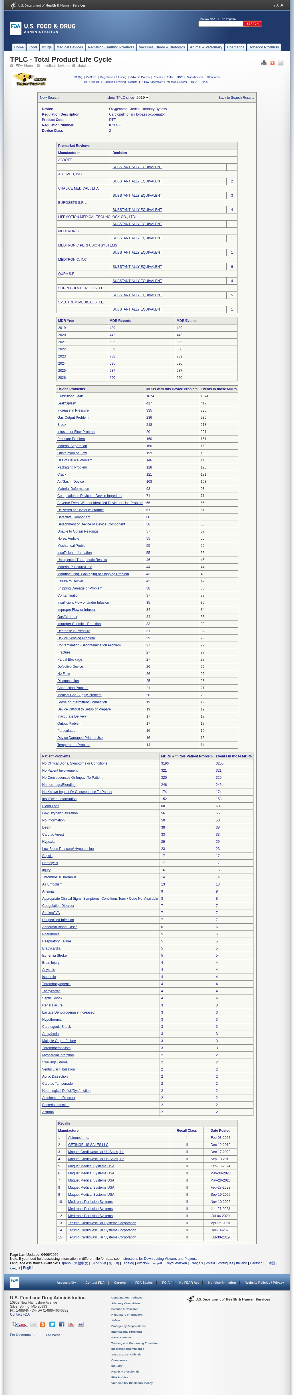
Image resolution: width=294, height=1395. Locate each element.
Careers (120, 1282)
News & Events (121, 1337)
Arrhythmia (50, 1034)
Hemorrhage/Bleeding (59, 785)
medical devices (56, 65)
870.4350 (116, 125)
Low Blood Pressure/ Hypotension (68, 849)
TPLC (204, 81)
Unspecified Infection (58, 920)
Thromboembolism (56, 1048)
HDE (180, 77)
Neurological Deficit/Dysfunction (66, 1091)
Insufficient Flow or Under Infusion (83, 603)
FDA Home (25, 65)
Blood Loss (50, 806)
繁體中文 (81, 1263)
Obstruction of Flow (72, 453)
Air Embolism (52, 884)
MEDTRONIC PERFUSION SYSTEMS (87, 245)
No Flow (63, 674)
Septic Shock (52, 998)
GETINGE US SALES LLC (88, 1145)
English (28, 1268)
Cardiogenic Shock (56, 1027)
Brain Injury (51, 963)
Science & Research (124, 1308)
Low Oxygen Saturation (60, 813)
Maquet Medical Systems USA (91, 1166)
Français (196, 1263)
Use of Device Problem (74, 460)
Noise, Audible (68, 539)
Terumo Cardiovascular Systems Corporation (102, 1223)
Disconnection (68, 681)
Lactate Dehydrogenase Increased (68, 1012)
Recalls (158, 77)
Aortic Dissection (55, 1076)
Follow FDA (207, 18)
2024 (62, 363)
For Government (22, 1334)
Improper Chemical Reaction (79, 624)
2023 (62, 356)
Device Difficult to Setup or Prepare (84, 709)
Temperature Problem (73, 745)
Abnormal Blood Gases (59, 927)
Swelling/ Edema (55, 1062)
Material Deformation (73, 489)
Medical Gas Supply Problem (79, 695)
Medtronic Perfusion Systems (90, 1202)
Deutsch (256, 1263)
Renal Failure (52, 1005)
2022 (62, 349)
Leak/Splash (66, 403)
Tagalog (128, 1263)
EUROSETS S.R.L (72, 203)
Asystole (48, 970)
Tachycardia (51, 991)
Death (46, 827)
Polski (210, 1263)
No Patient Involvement (60, 771)
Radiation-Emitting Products (120, 81)
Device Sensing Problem (76, 638)
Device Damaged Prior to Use (80, 738)
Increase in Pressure (73, 410)
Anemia (48, 891)
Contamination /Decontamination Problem (89, 645)
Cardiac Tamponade (57, 1084)
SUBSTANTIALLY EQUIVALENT (137, 167)
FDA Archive (119, 1377)
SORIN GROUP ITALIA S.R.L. (81, 288)
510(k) (78, 77)
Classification (195, 77)
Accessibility (66, 1282)
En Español (229, 18)
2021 (62, 342)
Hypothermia (52, 1020)
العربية (157, 1263)
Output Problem (69, 724)
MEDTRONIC (68, 231)
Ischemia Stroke (54, 956)
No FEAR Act (189, 1282)
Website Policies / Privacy (264, 1282)
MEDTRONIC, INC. (73, 260)
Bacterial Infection (55, 1105)
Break (61, 425)
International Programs (126, 1331)
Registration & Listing (113, 77)
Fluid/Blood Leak (70, 396)
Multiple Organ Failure (59, 1041)
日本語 (270, 1263)
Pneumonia (51, 934)
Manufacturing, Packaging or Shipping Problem (93, 574)
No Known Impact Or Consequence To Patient (77, 792)
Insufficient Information (74, 553)
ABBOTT (65, 160)
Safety (115, 1320)
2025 (62, 371)
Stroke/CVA (51, 913)
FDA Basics (144, 1282)
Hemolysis (50, 863)
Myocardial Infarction (58, 1055)
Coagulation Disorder (58, 906)
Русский (143, 1263)
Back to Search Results (236, 98)
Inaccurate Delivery (72, 716)
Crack (61, 474)
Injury (46, 870)
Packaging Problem (72, 467)
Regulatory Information (127, 1314)
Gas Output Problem (72, 418)
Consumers (119, 1360)
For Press (53, 1335)
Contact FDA (94, 1282)
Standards (213, 77)
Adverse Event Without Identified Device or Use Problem (100, 503)
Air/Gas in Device (70, 482)
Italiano (241, 1263)
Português (225, 1263)
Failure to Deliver (70, 581)
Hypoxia (48, 842)
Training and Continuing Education (134, 1343)
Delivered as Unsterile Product (80, 510)
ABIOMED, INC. (70, 174)
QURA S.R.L (67, 274)
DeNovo (91, 77)
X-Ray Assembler (152, 81)
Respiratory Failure (56, 941)
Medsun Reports (177, 81)
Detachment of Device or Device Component (91, 524)
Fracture (63, 652)
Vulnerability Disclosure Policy (132, 1382)
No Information (53, 820)
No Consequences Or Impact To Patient (72, 778)
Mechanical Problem (72, 546)
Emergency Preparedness (128, 1326)
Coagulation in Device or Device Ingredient (89, 496)
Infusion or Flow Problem (76, 432)
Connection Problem (72, 688)
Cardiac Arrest (53, 835)
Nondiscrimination (222, 1282)
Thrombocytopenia (56, 984)
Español (65, 1263)
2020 (62, 335)
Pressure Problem (71, 439)
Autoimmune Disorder (58, 1098)
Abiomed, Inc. (78, 1138)
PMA (170, 77)
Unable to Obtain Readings (77, 531)
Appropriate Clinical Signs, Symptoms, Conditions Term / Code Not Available (100, 899)
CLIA (194, 81)
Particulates (66, 731)
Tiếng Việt (98, 1263)
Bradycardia (51, 948)
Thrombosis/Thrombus (59, 877)
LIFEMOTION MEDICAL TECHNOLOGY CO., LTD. (97, 217)
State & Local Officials (126, 1354)
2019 (62, 328)
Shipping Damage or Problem (79, 588)
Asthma (48, 1112)
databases (86, 65)
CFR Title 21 (91, 81)
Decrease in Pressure (73, 631)
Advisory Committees (125, 1303)
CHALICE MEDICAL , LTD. (78, 188)
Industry (116, 1365)
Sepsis (47, 856)
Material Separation (72, 446)
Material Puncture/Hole (74, 567)
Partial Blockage (69, 659)
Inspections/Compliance (127, 1348)
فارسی (15, 1268)
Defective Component (73, 517)
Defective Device (70, 667)
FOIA (166, 1282)
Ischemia (49, 977)
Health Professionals (125, 1371)
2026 (62, 378)
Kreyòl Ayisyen (175, 1263)
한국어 (114, 1263)
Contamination (68, 595)
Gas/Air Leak (67, 617)
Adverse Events (140, 77)
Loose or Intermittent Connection (82, 702)
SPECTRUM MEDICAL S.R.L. (81, 302)
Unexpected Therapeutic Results (82, 560)
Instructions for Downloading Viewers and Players (158, 1259)
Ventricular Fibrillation (58, 1069)
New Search (49, 98)
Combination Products (126, 1297)
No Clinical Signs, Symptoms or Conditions (74, 763)
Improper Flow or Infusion (76, 610)
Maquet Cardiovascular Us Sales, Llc (96, 1152)
